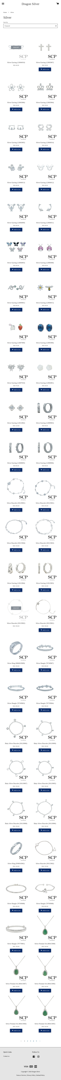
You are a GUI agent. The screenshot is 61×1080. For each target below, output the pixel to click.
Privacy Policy (31, 1075)
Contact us (6, 1056)
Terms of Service (21, 1075)
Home (5, 12)
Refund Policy (40, 1075)
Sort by (5, 22)
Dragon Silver (30, 4)
